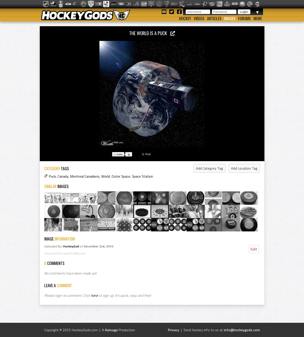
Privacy (173, 330)
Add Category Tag (209, 168)
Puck (52, 176)
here (94, 295)
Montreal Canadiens (84, 176)
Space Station (142, 176)
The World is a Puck (152, 33)
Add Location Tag (244, 168)
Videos (199, 18)
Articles (214, 18)
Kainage (111, 330)
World (105, 176)
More (258, 18)
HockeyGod (71, 246)
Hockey (185, 18)
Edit (253, 249)
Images (230, 18)
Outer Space (121, 176)
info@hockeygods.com (242, 330)
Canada (63, 176)
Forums (244, 18)
